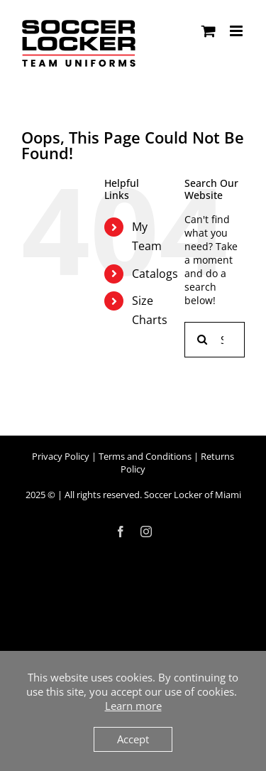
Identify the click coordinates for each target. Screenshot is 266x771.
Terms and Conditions (145, 456)
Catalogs (155, 273)
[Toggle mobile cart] (208, 30)
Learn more (133, 706)
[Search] (202, 339)
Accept (133, 739)
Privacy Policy (60, 456)
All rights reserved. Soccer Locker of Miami (153, 494)
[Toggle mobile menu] (237, 30)
